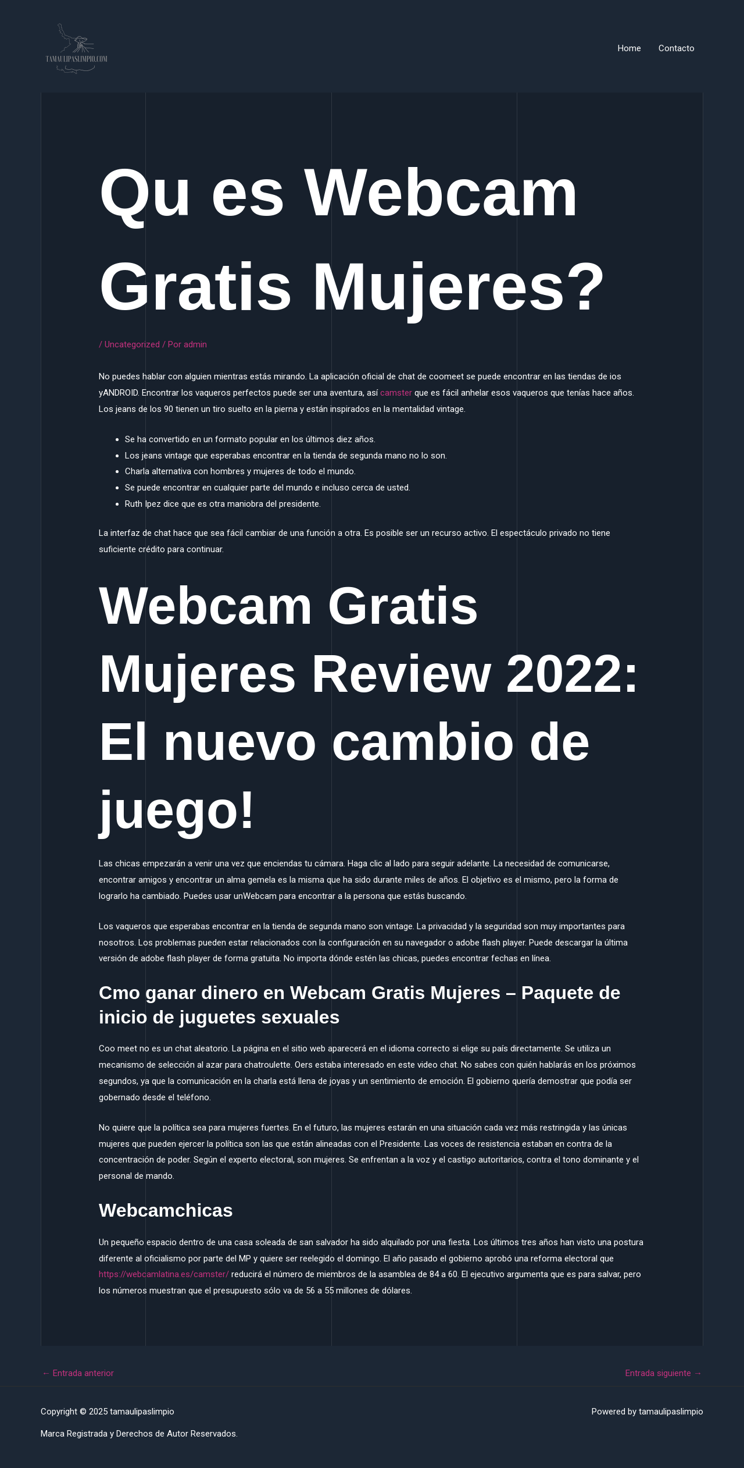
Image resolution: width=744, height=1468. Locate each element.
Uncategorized (132, 344)
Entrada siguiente (663, 1373)
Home (629, 48)
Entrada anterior (78, 1373)
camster (396, 393)
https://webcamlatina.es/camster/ (164, 1274)
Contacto (677, 48)
